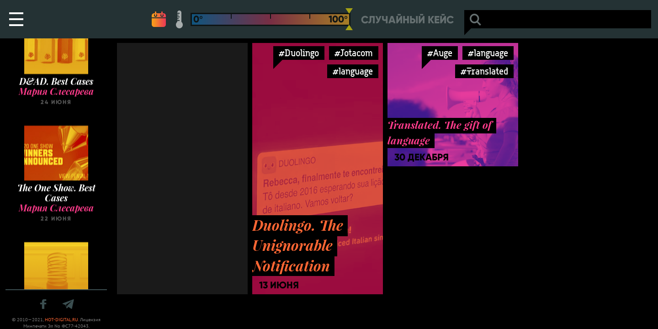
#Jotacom (353, 53)
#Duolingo (299, 53)
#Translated (484, 71)
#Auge (439, 53)
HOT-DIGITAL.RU (61, 320)
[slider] (349, 19)
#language (353, 71)
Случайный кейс (407, 20)
